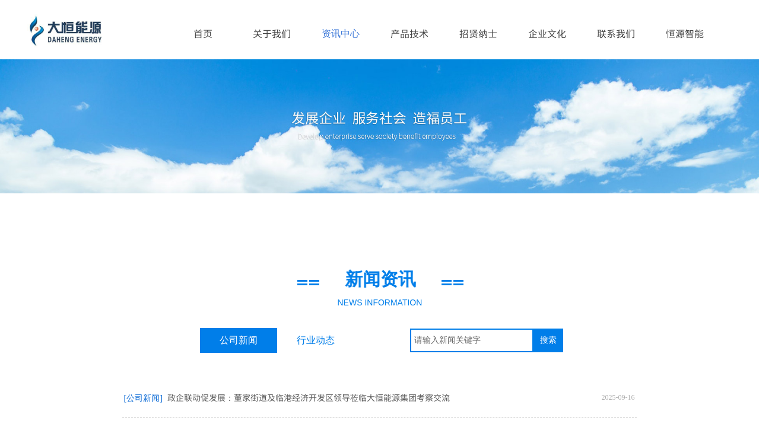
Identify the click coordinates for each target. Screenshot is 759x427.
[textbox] (471, 340)
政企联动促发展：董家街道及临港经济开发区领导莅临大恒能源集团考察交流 (308, 397)
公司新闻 (239, 340)
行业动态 (316, 340)
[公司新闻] (143, 398)
